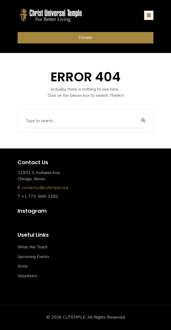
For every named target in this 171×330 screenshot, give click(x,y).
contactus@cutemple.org (45, 188)
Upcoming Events (33, 256)
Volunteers (27, 276)
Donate (85, 38)
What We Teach (32, 247)
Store (23, 266)
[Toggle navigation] (148, 15)
